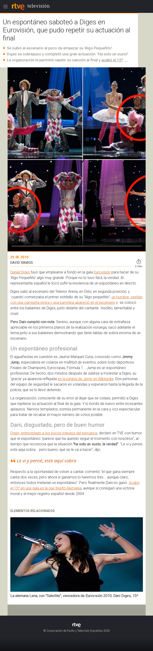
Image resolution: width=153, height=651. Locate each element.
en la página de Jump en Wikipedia (85, 379)
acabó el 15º (112, 60)
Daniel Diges (20, 272)
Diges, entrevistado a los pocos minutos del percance (53, 433)
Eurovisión (102, 272)
